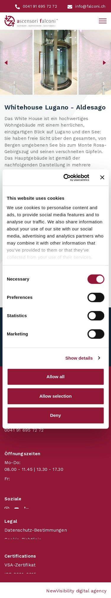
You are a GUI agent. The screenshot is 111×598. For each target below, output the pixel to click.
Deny (55, 415)
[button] (6, 62)
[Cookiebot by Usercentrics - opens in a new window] (66, 177)
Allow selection (55, 396)
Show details (79, 358)
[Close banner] (102, 178)
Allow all (55, 376)
